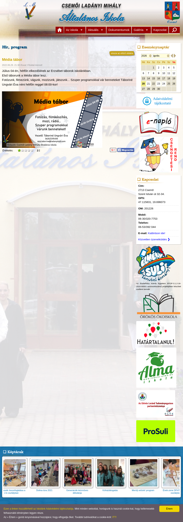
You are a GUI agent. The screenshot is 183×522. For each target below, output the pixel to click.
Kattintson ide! (156, 233)
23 (158, 83)
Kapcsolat (160, 30)
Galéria (138, 30)
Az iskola (72, 30)
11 (168, 73)
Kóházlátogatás (112, 488)
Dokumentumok (118, 30)
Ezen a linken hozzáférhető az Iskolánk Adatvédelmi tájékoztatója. (39, 508)
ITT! (114, 517)
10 (163, 73)
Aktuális (93, 30)
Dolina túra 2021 (46, 488)
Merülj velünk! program (145, 488)
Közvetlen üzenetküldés (154, 239)
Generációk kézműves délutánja (79, 490)
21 (148, 83)
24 (163, 83)
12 (174, 73)
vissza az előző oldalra (122, 53)
